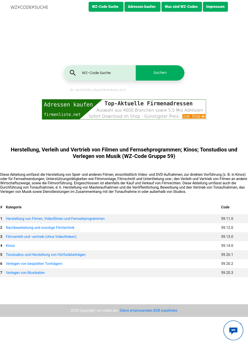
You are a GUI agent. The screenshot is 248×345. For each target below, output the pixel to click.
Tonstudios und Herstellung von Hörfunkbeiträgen (45, 255)
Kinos (10, 246)
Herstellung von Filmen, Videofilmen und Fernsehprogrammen (55, 218)
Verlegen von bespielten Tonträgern (34, 264)
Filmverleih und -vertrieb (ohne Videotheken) (41, 237)
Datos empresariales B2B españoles (148, 310)
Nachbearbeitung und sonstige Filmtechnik (40, 227)
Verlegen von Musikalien (25, 273)
